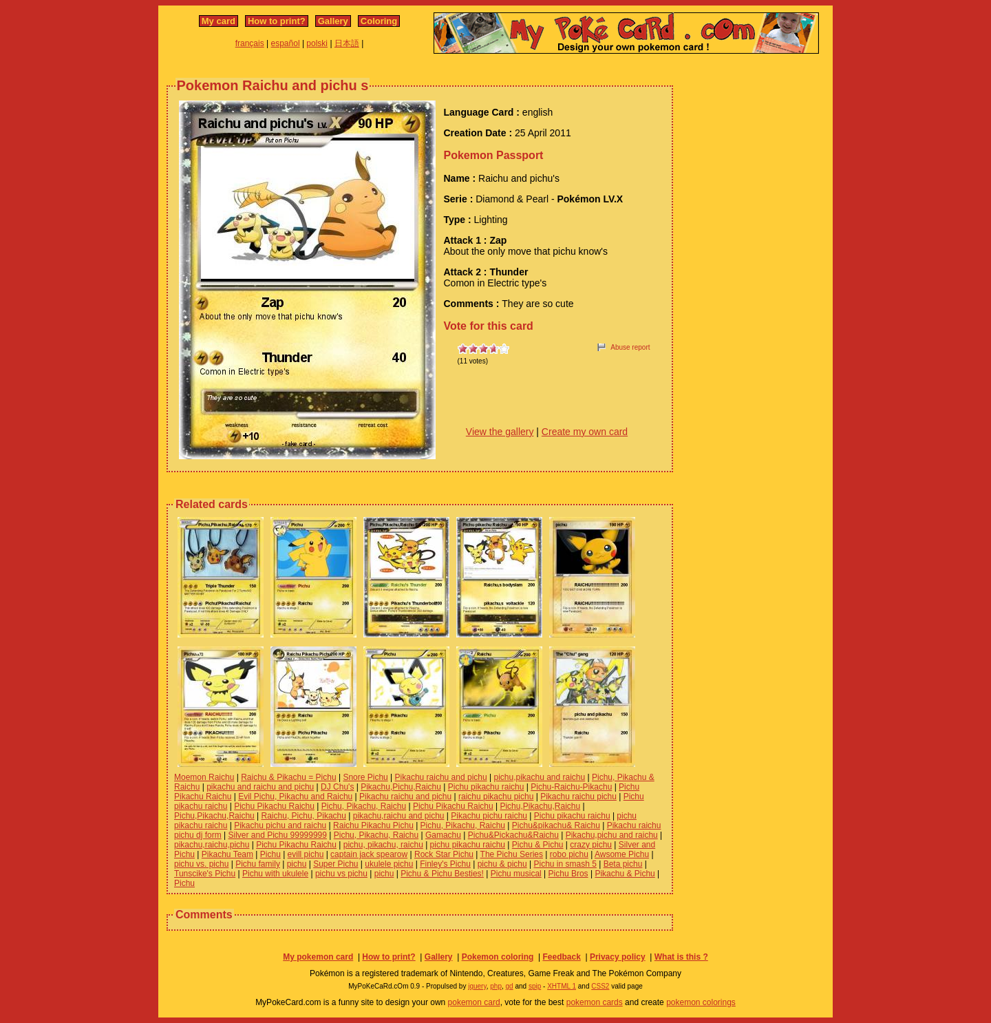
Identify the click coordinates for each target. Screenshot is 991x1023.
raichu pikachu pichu (495, 796)
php (496, 986)
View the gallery (500, 431)
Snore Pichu (365, 777)
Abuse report (630, 347)
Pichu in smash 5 (564, 864)
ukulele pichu (389, 864)
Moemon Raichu (204, 777)
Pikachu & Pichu (624, 873)
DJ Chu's (337, 787)
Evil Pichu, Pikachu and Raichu (295, 796)
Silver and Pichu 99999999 (277, 835)
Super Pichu (335, 864)
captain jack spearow (368, 854)
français (249, 43)
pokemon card (474, 1002)
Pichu (270, 854)
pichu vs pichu (341, 873)
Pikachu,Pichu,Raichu (401, 787)
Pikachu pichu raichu (489, 816)
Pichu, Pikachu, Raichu (363, 806)
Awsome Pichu (622, 854)
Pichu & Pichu (538, 845)
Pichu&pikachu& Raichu (556, 825)
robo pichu (569, 854)
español (285, 43)
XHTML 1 (561, 986)
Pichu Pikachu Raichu (274, 806)
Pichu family (257, 864)
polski (317, 43)
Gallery (333, 21)
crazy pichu (591, 845)
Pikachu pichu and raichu (280, 825)
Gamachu (443, 835)
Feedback (561, 957)
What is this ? (681, 957)
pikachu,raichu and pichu (399, 816)
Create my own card (585, 431)
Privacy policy (618, 957)
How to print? (277, 21)
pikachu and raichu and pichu (260, 787)
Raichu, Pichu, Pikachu (304, 816)
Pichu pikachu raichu (486, 787)
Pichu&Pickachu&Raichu (513, 835)
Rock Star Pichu (443, 854)
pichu (297, 864)
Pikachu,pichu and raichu (612, 835)
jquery (477, 986)
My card (218, 21)
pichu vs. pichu (201, 864)
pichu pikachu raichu (467, 845)
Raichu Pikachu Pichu (373, 825)
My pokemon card (318, 957)
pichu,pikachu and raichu (539, 777)
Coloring (379, 21)
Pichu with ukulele (275, 873)
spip (535, 986)
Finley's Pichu (445, 864)
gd (509, 986)
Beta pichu (623, 864)
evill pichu (306, 854)
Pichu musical (516, 873)
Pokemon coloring (498, 957)
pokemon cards (594, 1002)
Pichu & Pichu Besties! (442, 873)
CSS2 (600, 986)
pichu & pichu (502, 864)
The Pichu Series (511, 854)
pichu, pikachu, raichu (383, 845)
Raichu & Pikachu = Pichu (288, 777)
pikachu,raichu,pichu (211, 845)
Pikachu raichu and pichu (441, 777)
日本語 (346, 43)
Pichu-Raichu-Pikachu (571, 787)
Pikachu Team (227, 854)
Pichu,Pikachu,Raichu (540, 806)
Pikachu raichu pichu (578, 796)
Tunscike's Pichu (204, 873)
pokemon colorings (701, 1002)
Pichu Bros (568, 873)
